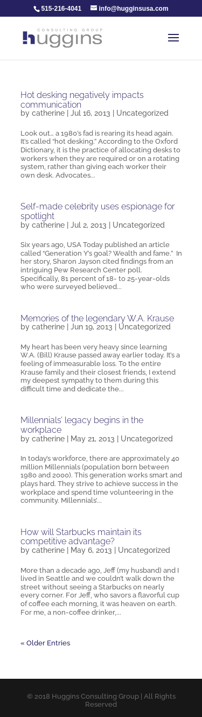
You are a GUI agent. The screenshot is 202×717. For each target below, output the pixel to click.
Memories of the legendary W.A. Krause (97, 318)
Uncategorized (142, 113)
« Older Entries (45, 643)
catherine (48, 113)
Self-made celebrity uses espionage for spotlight (97, 211)
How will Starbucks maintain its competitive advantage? (81, 537)
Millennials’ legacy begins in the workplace (81, 425)
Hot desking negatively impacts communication (82, 100)
